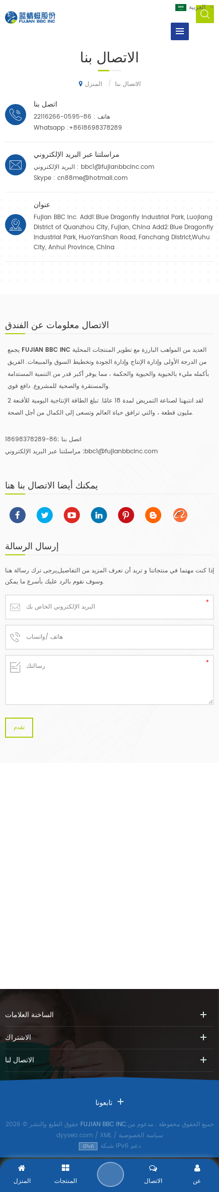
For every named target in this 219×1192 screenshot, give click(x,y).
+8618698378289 (95, 128)
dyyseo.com (74, 1135)
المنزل (90, 84)
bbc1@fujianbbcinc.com (117, 167)
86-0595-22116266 (62, 117)
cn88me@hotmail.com (92, 178)
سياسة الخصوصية (141, 1135)
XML (106, 1135)
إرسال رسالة (110, 1174)
